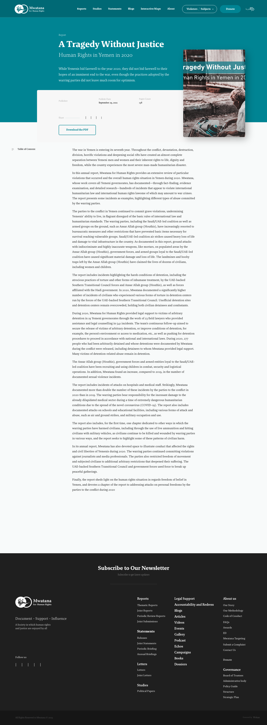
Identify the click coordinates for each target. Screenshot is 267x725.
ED (224, 633)
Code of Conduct (232, 616)
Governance (232, 670)
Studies (97, 9)
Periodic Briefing (147, 649)
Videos (179, 622)
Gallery (179, 634)
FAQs (226, 622)
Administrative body (234, 681)
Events (179, 628)
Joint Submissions (147, 621)
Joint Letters (144, 675)
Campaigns (182, 652)
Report (62, 35)
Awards (227, 628)
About (171, 9)
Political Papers (146, 691)
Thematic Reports (147, 605)
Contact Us (229, 650)
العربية (248, 9)
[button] (199, 9)
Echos (178, 646)
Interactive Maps (151, 9)
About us (229, 599)
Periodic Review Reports (151, 616)
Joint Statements (146, 643)
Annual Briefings (147, 654)
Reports (81, 9)
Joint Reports (144, 611)
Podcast (180, 640)
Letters (142, 664)
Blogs (131, 9)
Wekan (256, 718)
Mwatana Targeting (234, 638)
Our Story (228, 605)
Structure (228, 692)
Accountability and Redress (194, 605)
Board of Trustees (233, 676)
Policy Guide (230, 686)
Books (178, 658)
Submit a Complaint (234, 645)
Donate (230, 9)
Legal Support (184, 599)
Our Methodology (233, 611)
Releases (142, 638)
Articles (179, 617)
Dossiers (180, 664)
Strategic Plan (231, 697)
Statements (114, 9)
